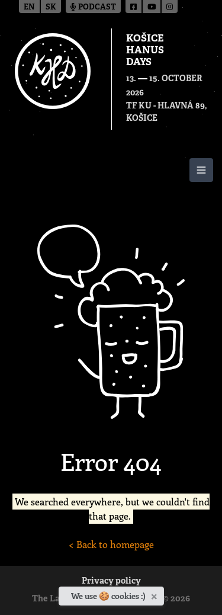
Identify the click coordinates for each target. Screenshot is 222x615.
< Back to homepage (111, 544)
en (29, 7)
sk (51, 7)
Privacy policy (111, 581)
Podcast (93, 7)
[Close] (155, 594)
